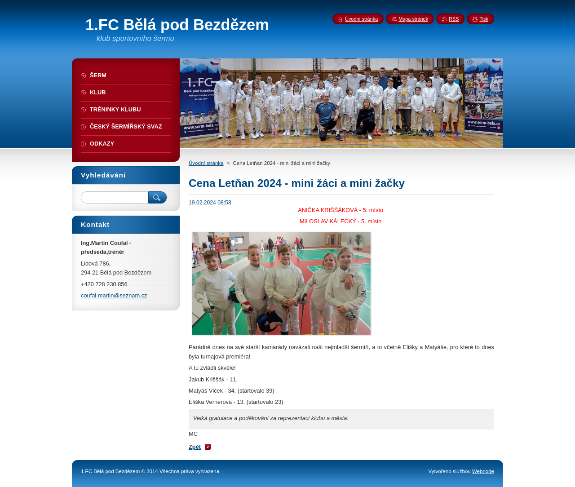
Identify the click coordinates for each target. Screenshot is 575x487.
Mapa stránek (413, 19)
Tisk (483, 19)
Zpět (195, 446)
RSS (454, 19)
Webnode (483, 471)
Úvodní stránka (206, 163)
